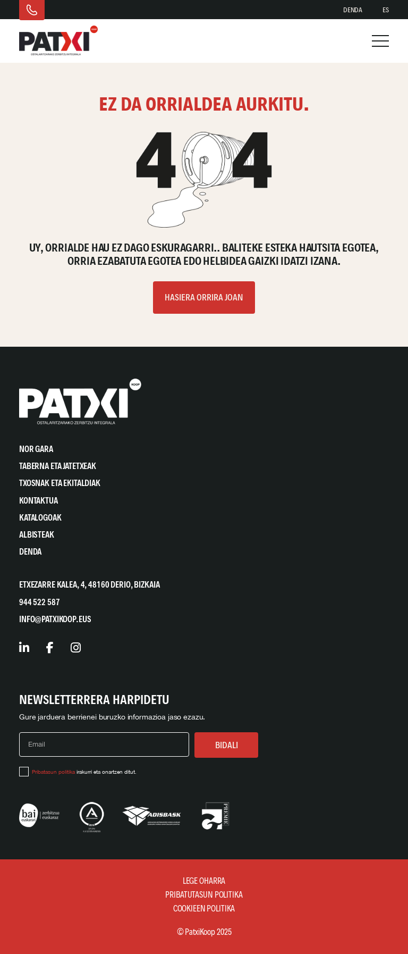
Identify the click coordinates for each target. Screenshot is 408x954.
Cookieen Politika (204, 908)
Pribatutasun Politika (203, 894)
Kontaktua (38, 500)
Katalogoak (40, 517)
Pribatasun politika (53, 771)
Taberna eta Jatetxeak (57, 466)
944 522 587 (39, 602)
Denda (352, 10)
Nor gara (36, 449)
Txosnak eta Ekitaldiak (59, 483)
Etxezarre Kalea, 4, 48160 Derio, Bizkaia (89, 584)
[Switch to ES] (385, 10)
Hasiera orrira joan (204, 297)
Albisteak (36, 534)
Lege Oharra (204, 880)
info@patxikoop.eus (55, 619)
